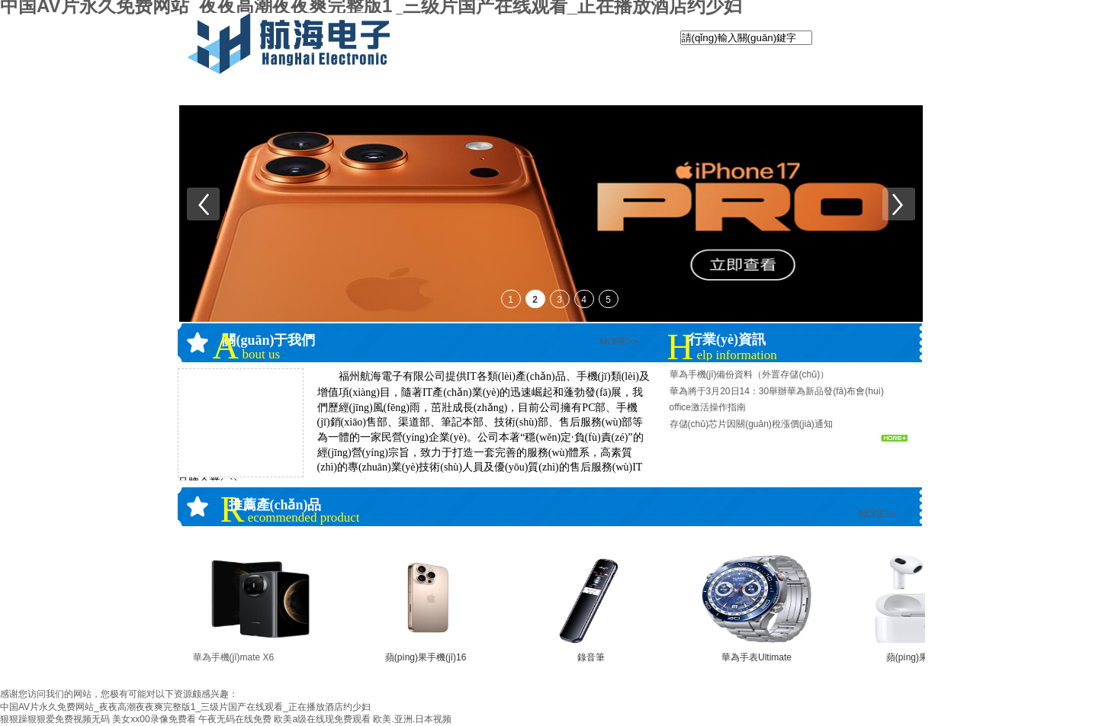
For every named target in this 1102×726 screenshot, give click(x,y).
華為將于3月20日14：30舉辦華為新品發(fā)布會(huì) (777, 391)
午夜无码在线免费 (234, 719)
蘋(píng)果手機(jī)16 (426, 657)
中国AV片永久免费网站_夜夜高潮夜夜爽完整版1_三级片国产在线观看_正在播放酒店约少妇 (185, 707)
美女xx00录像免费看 (153, 719)
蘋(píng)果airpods (922, 657)
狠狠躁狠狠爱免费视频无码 (55, 719)
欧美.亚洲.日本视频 (412, 719)
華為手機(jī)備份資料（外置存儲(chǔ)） (750, 374)
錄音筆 (591, 657)
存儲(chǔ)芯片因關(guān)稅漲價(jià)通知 (751, 424)
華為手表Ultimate (756, 657)
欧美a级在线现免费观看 (322, 719)
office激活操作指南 (708, 407)
